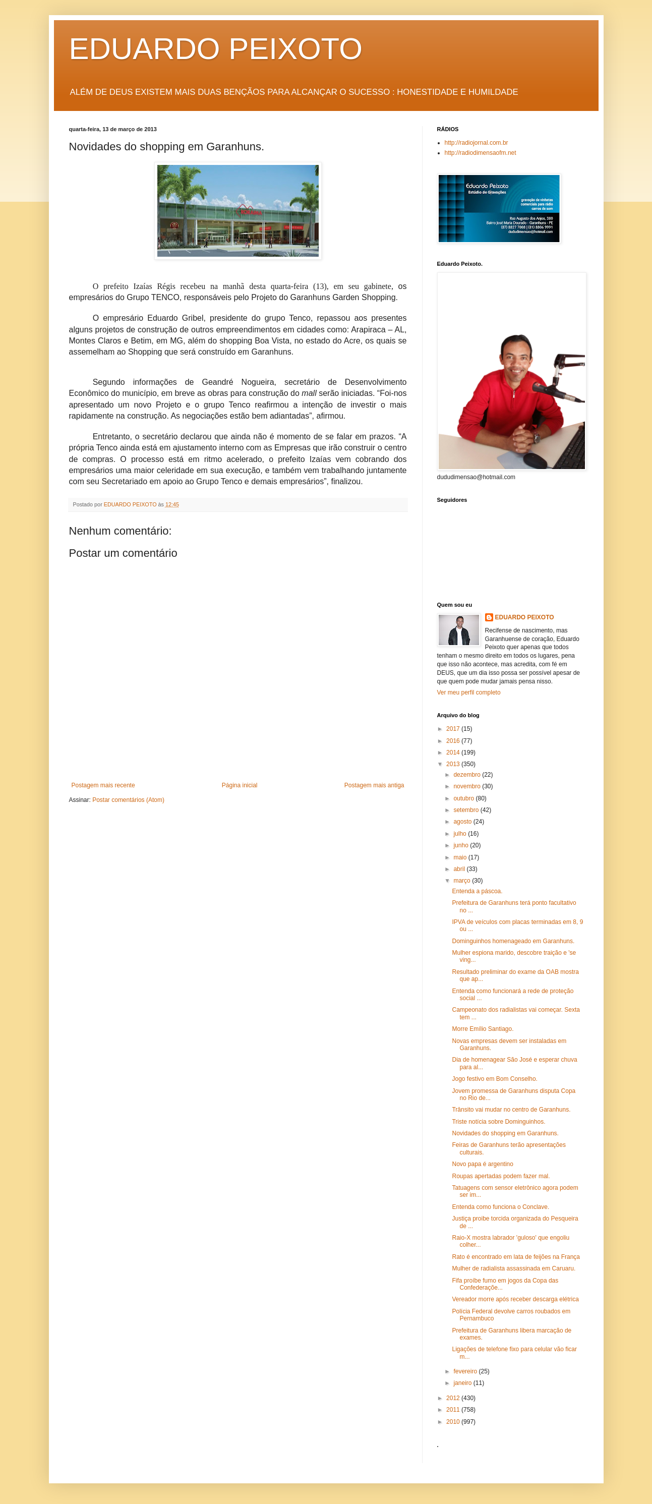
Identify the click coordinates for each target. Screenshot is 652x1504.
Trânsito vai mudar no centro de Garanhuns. (511, 1109)
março (462, 880)
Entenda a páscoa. (477, 891)
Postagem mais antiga (374, 785)
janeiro (463, 1382)
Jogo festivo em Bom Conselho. (494, 1078)
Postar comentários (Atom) (128, 799)
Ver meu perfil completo (469, 692)
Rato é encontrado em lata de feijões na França (516, 1256)
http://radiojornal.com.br (476, 142)
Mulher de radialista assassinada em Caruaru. (513, 1268)
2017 (453, 728)
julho (460, 833)
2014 (453, 752)
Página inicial (240, 785)
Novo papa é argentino (482, 1164)
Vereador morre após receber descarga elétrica (515, 1299)
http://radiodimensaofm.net (480, 152)
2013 (453, 764)
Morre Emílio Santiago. (482, 1028)
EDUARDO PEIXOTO (216, 49)
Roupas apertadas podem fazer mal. (501, 1176)
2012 (453, 1398)
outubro (464, 798)
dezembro (467, 774)
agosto (463, 821)
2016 (453, 740)
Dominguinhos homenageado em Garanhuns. (513, 941)
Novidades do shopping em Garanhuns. (505, 1133)
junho (461, 845)
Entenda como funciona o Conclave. (500, 1206)
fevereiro (466, 1371)
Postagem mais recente (103, 785)
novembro (467, 786)
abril (459, 869)
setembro (466, 810)
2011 (453, 1409)
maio (460, 857)
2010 (453, 1421)
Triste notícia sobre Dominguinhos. (498, 1121)
